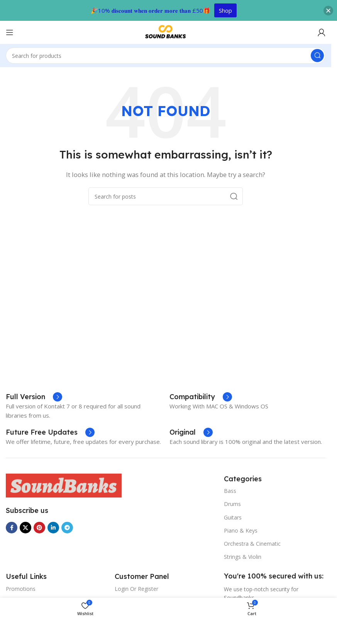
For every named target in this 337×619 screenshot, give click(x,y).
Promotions (21, 588)
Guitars (233, 517)
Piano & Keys (240, 530)
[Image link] (64, 485)
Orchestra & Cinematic (252, 543)
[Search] (165, 55)
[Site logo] (165, 31)
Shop (225, 10)
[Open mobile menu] (9, 32)
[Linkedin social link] (53, 527)
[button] (328, 10)
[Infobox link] (50, 432)
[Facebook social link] (11, 527)
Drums (232, 504)
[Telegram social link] (67, 527)
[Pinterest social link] (39, 527)
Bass (230, 490)
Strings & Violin (242, 556)
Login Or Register (136, 588)
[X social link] (25, 527)
